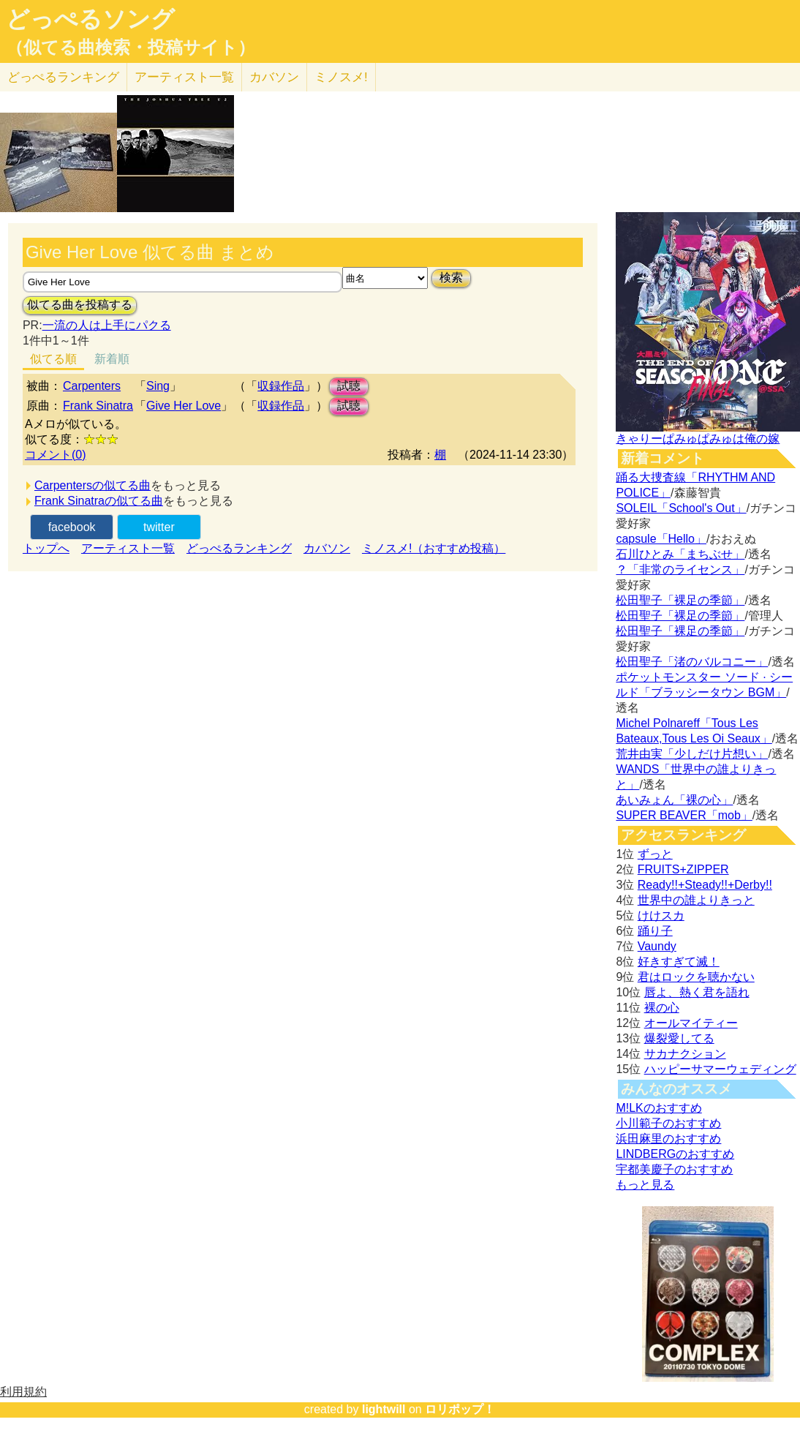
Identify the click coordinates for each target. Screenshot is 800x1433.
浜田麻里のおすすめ (668, 1138)
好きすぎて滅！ (679, 961)
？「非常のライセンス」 (680, 569)
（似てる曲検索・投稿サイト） (130, 47)
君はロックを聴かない (696, 977)
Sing (158, 386)
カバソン (274, 77)
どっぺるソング (90, 19)
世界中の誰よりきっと (696, 900)
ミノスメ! (341, 77)
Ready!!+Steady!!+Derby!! (705, 885)
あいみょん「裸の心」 (674, 800)
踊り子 (655, 931)
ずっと (655, 854)
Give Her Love (183, 405)
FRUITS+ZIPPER (683, 869)
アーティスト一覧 (128, 548)
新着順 (111, 359)
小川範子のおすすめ (668, 1123)
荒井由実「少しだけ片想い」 (692, 754)
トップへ (46, 548)
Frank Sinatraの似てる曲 (98, 500)
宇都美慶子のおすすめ (674, 1169)
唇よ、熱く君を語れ (697, 992)
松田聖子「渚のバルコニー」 (692, 661)
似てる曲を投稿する (79, 304)
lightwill (384, 1409)
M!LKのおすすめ (658, 1108)
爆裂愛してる (679, 1038)
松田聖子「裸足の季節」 (680, 600)
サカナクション (685, 1054)
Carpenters (92, 386)
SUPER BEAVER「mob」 (684, 815)
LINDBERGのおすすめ (675, 1154)
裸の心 (661, 1007)
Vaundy (657, 946)
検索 (451, 277)
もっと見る (645, 1184)
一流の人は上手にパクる (106, 325)
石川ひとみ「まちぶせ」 (680, 554)
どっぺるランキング (239, 548)
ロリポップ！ (460, 1409)
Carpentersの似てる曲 (92, 485)
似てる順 (53, 359)
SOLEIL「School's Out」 (681, 508)
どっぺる (63, 77)
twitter (159, 527)
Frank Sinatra (98, 405)
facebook (72, 527)
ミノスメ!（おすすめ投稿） (433, 548)
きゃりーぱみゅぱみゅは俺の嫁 (698, 438)
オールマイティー (691, 1023)
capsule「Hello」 (661, 539)
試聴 (349, 386)
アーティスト (184, 77)
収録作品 (280, 386)
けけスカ (661, 915)
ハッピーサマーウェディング (720, 1069)
